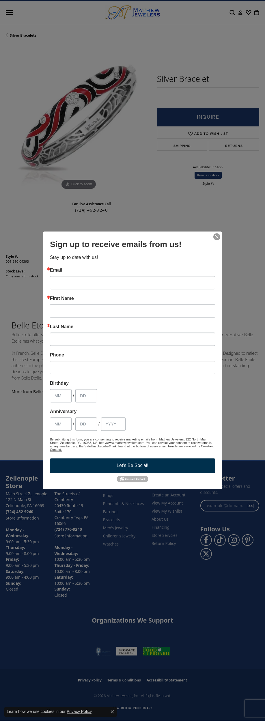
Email (56, 270)
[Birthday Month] (61, 395)
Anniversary (63, 411)
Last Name (61, 326)
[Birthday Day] (86, 395)
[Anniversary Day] (86, 424)
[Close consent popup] (112, 711)
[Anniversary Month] (61, 424)
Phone (57, 355)
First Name (62, 298)
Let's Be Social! (132, 465)
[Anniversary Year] (113, 424)
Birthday (59, 383)
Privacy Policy (79, 711)
